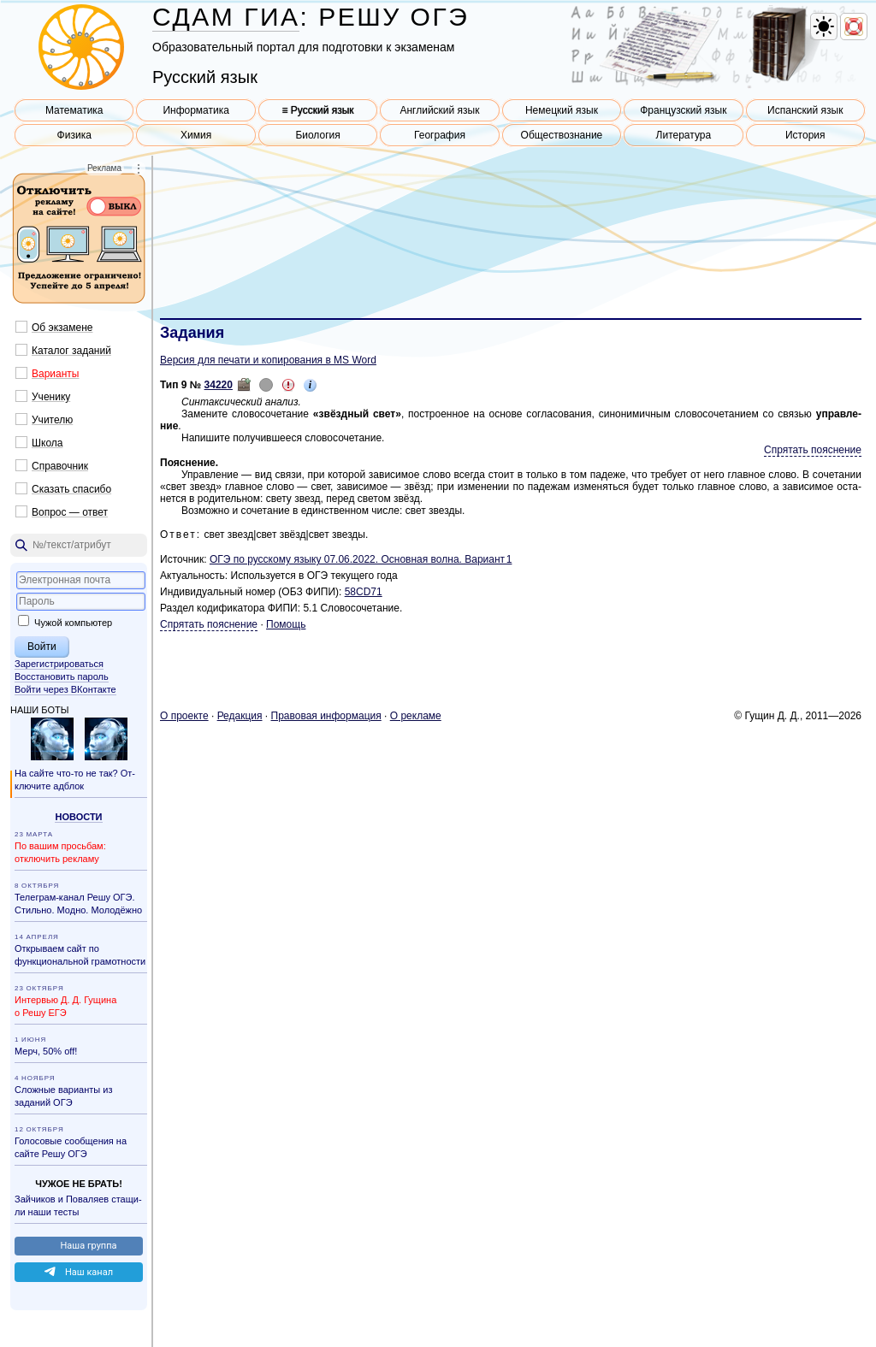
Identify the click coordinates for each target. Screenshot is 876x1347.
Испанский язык (805, 110)
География (439, 135)
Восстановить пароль (62, 676)
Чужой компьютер (65, 622)
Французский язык (683, 110)
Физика (74, 135)
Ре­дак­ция (240, 716)
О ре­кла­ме (415, 716)
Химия (196, 135)
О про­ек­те (184, 716)
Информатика (196, 110)
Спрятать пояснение (812, 450)
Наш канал (89, 1272)
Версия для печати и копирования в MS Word (268, 360)
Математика (74, 110)
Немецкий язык (561, 110)
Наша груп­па (88, 1245)
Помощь (285, 624)
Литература (684, 135)
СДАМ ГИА (225, 17)
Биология (317, 135)
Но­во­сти (78, 817)
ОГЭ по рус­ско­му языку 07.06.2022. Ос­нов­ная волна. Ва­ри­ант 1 (361, 559)
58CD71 (363, 592)
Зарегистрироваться (59, 664)
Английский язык (439, 110)
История (805, 135)
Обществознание (562, 135)
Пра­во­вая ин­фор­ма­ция (326, 716)
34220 (218, 385)
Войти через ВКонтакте (65, 689)
